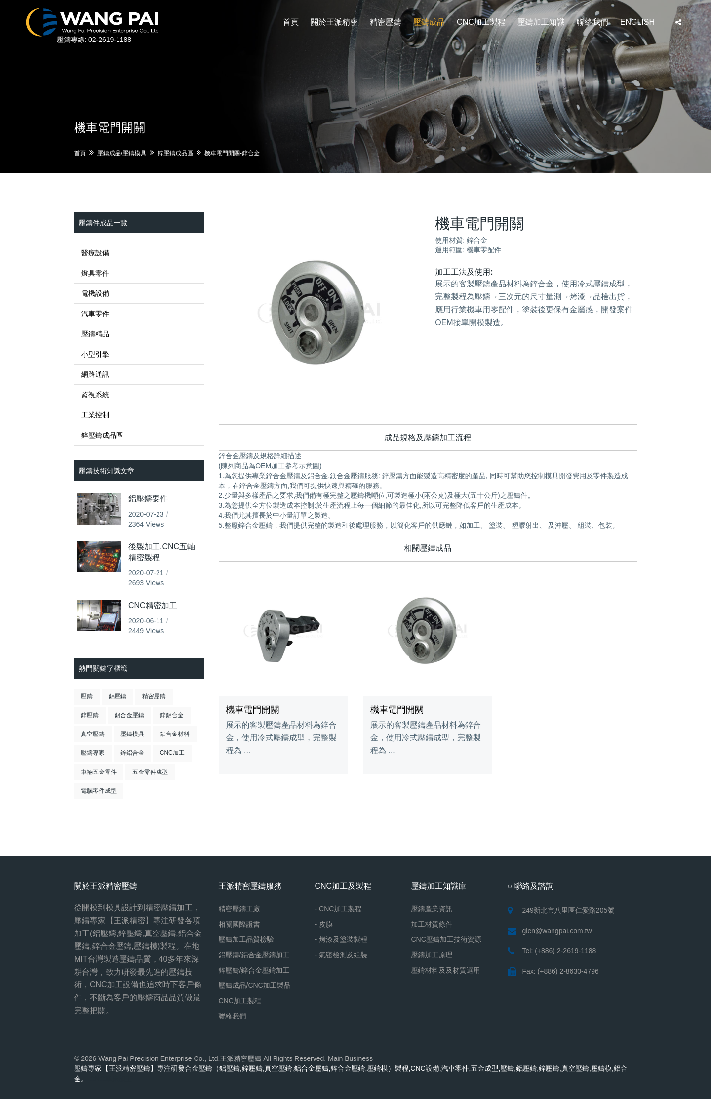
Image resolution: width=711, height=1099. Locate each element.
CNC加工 (172, 752)
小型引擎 (95, 354)
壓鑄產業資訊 (432, 909)
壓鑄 (87, 696)
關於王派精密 (334, 22)
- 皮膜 (324, 924)
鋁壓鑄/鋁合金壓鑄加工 (254, 955)
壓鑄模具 (132, 734)
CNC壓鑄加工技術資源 (446, 939)
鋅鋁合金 (172, 715)
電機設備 (95, 293)
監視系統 (95, 395)
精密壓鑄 (385, 22)
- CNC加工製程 (338, 909)
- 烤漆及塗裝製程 (341, 939)
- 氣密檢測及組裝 (341, 955)
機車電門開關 (252, 710)
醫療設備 (95, 253)
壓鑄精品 (95, 334)
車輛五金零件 (99, 772)
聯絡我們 (592, 22)
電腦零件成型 (99, 790)
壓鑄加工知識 (541, 22)
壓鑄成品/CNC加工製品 (255, 985)
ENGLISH (637, 22)
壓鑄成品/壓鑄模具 (121, 153)
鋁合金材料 (175, 734)
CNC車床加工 (111, 1079)
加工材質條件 (432, 924)
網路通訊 (95, 374)
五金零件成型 (150, 772)
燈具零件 (95, 273)
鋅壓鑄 (90, 715)
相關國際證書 (239, 924)
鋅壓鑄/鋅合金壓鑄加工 (254, 970)
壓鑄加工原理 (432, 955)
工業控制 (95, 415)
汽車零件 (95, 314)
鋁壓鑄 (117, 696)
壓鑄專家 (93, 752)
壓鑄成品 (429, 22)
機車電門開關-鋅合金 (232, 153)
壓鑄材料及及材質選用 (445, 970)
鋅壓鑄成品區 (175, 153)
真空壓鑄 (93, 734)
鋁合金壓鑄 (129, 715)
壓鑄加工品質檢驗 (246, 939)
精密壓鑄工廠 (239, 909)
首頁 (291, 22)
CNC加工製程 (481, 22)
